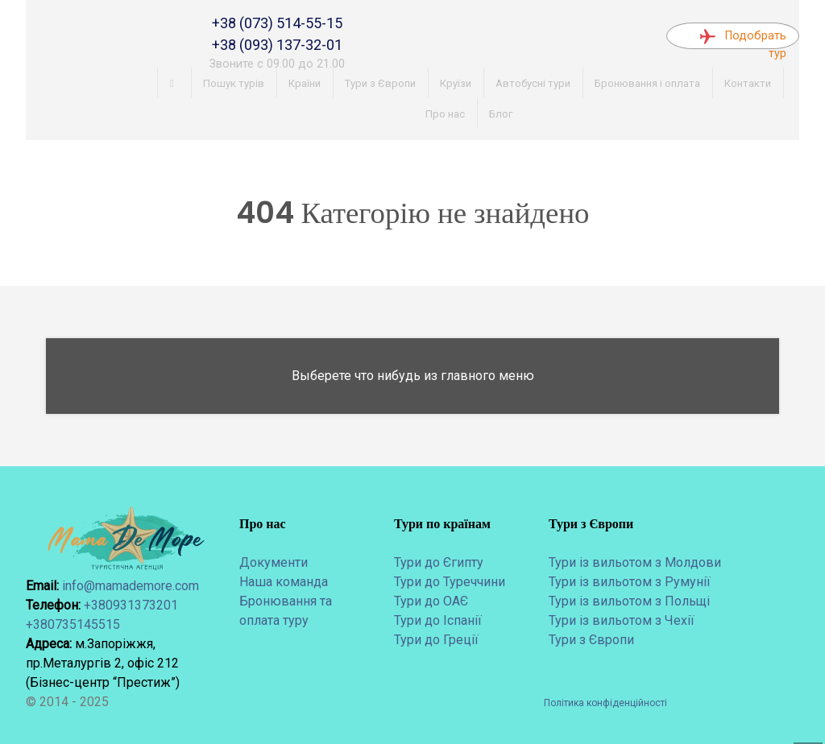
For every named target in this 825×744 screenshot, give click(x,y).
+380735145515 (73, 624)
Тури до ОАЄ (431, 601)
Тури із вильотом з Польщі (629, 601)
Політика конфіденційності (605, 703)
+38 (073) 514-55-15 (277, 22)
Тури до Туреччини (449, 581)
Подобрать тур (742, 39)
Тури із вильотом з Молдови (635, 562)
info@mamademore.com (130, 585)
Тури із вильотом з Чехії (621, 620)
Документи (273, 562)
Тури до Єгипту (438, 562)
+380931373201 (131, 605)
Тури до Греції (436, 639)
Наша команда (283, 581)
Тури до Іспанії (438, 620)
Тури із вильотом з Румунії (630, 581)
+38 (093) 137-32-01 (277, 44)
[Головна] (174, 83)
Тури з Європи (591, 639)
